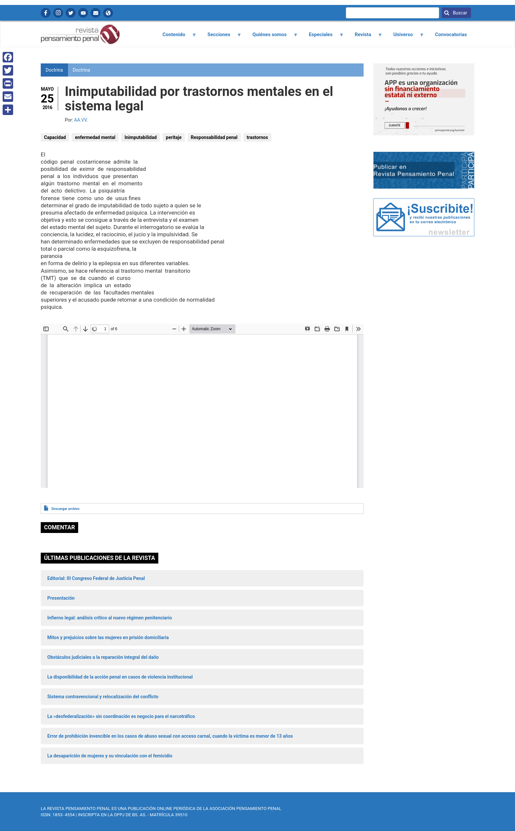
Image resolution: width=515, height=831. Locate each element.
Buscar (459, 12)
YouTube (83, 13)
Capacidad (55, 137)
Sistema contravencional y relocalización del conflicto (102, 696)
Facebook (46, 13)
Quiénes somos (271, 37)
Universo (405, 37)
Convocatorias (451, 34)
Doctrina (81, 70)
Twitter (71, 13)
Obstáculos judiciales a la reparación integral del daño (103, 657)
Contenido (175, 37)
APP (108, 13)
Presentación (61, 598)
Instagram (58, 13)
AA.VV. (81, 120)
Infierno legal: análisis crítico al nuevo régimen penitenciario (109, 617)
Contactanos (96, 13)
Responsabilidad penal (214, 137)
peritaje (174, 137)
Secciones (220, 37)
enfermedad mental (95, 137)
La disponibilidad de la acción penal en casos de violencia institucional (120, 677)
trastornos (257, 137)
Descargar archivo (65, 509)
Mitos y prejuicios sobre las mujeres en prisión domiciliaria (108, 637)
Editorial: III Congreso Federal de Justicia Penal (96, 578)
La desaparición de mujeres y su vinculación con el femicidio (109, 755)
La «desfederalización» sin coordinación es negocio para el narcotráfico (121, 716)
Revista (364, 37)
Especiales (323, 37)
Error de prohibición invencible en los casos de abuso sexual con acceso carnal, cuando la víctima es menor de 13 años (170, 736)
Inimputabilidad (140, 137)
